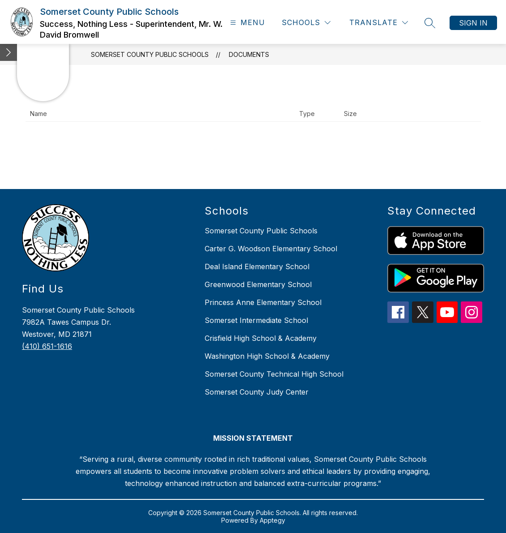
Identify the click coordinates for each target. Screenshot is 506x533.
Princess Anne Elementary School (263, 302)
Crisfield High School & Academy (261, 338)
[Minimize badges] (8, 52)
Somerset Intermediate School (256, 320)
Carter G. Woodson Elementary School (271, 248)
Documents (249, 54)
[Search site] (430, 22)
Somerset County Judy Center (257, 391)
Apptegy (272, 520)
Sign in (473, 22)
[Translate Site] (378, 22)
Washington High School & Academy (267, 356)
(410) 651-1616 (47, 346)
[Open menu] (246, 22)
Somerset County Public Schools (150, 54)
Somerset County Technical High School (274, 374)
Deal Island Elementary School (257, 266)
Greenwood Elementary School (258, 284)
